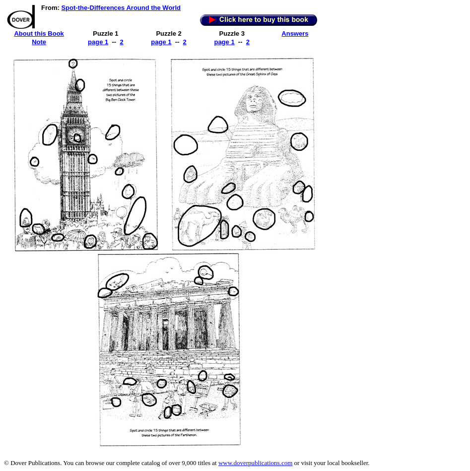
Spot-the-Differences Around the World (121, 7)
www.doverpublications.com (255, 463)
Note (39, 42)
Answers (294, 33)
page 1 (98, 42)
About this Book (39, 33)
